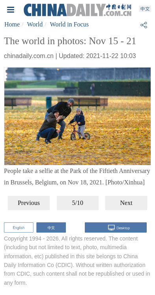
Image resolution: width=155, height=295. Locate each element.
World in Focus (69, 24)
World (35, 24)
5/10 (77, 202)
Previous (29, 202)
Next (126, 202)
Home (12, 24)
